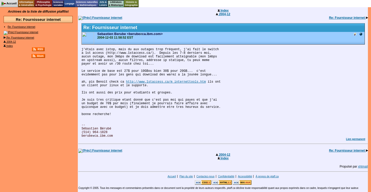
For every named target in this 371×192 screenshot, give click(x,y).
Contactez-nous (205, 176)
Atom (40, 56)
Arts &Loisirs (103, 3)
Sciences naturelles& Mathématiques (87, 3)
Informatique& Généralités (26, 3)
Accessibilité (245, 176)
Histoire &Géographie (131, 3)
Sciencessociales (58, 3)
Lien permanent (355, 139)
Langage (69, 3)
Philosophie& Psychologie (43, 3)
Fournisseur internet (21, 32)
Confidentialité (226, 176)
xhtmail (363, 166)
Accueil (171, 176)
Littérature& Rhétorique (116, 3)
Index (8, 46)
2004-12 (10, 41)
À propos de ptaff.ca (267, 176)
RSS (40, 49)
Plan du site (186, 176)
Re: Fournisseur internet (21, 26)
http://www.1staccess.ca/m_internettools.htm (166, 82)
